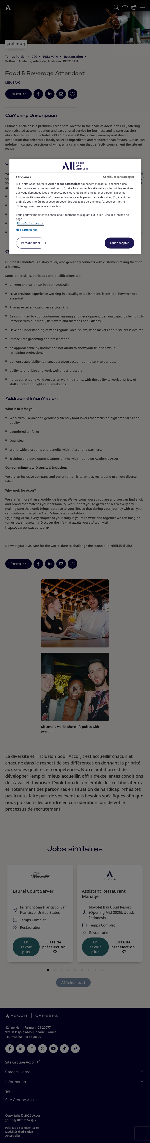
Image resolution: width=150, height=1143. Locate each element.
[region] (75, 206)
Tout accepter (119, 243)
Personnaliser (30, 243)
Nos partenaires (26, 229)
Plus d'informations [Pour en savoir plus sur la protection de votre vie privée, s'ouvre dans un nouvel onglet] (30, 223)
